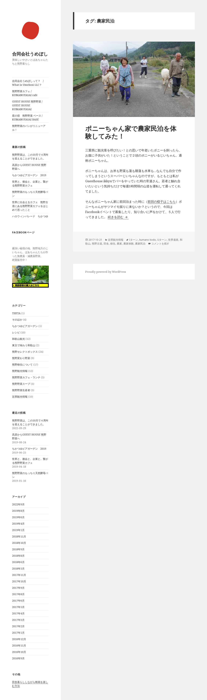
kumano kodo (147, 239)
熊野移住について (22, 364)
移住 (112, 243)
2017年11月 (19, 575)
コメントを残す (160, 243)
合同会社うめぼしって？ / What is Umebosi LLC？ (29, 83)
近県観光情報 (20, 396)
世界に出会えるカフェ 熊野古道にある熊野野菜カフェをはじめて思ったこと (30, 206)
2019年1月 (18, 530)
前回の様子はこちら (162, 201)
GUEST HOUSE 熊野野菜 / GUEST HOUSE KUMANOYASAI (27, 105)
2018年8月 (18, 555)
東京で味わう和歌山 (23, 345)
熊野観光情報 (20, 371)
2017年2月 (18, 626)
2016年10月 (19, 652)
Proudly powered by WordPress (105, 271)
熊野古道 (97, 243)
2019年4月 (18, 523)
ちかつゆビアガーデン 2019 (29, 175)
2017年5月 (18, 607)
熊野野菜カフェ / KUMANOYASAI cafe (24, 93)
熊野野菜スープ (21, 383)
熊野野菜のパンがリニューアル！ (28, 127)
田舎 (106, 243)
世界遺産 (173, 239)
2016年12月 (19, 639)
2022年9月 (18, 504)
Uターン (162, 239)
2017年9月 (18, 587)
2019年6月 (18, 517)
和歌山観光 (18, 339)
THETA (16, 313)
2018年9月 (18, 549)
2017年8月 (18, 594)
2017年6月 (18, 600)
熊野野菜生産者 (21, 390)
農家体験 (128, 243)
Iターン (133, 239)
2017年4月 (18, 613)
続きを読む (118, 217)
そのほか (17, 319)
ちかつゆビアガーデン (25, 326)
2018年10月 (19, 543)
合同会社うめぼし (30, 54)
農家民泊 (140, 243)
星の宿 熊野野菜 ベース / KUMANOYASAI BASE (27, 117)
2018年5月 (18, 568)
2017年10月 (19, 581)
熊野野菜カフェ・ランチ (26, 377)
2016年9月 (18, 658)
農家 (119, 243)
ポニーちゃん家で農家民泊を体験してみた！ (130, 132)
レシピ (16, 332)
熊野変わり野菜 (21, 358)
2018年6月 (18, 562)
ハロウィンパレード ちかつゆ (30, 216)
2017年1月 (18, 632)
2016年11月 (19, 645)
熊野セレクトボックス (25, 351)
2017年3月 (18, 620)
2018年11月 (19, 536)
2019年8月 (18, 510)
